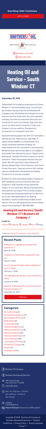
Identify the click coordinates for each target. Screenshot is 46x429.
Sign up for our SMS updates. (23, 408)
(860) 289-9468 (25, 57)
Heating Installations (12, 327)
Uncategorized (10, 350)
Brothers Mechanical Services (18, 375)
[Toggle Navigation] (23, 63)
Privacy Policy (20, 423)
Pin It (33, 224)
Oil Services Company (13, 344)
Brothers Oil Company (14, 369)
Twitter (5, 224)
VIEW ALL (23, 297)
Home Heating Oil (33, 233)
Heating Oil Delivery (12, 333)
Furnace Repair (10, 324)
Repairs (7, 347)
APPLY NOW (23, 16)
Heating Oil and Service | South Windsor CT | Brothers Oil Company (23, 213)
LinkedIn (24, 224)
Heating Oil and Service (18, 233)
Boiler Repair (9, 321)
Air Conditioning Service (14, 315)
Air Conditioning (10, 312)
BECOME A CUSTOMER (24, 53)
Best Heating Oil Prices (13, 318)
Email (40, 224)
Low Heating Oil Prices (13, 341)
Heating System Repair (13, 335)
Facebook (14, 224)
